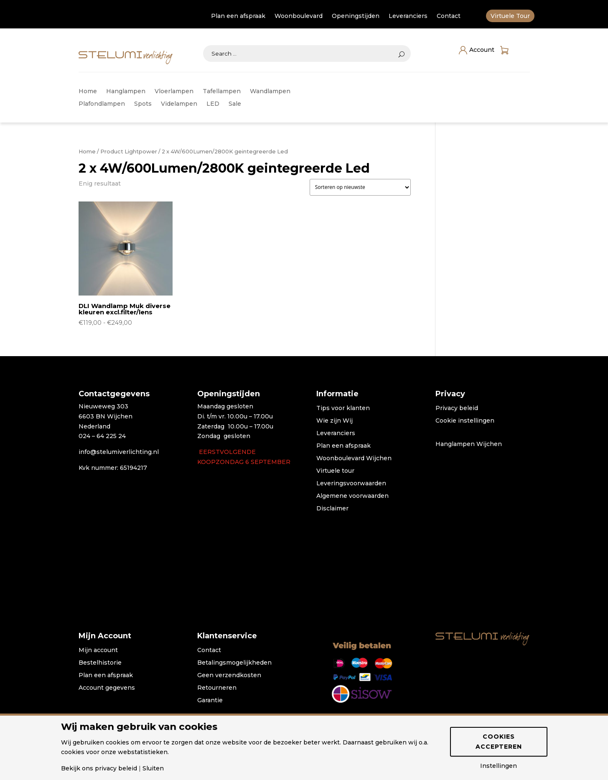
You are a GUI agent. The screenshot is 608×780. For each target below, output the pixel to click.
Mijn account (98, 650)
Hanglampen (125, 91)
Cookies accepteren (499, 741)
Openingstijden (355, 16)
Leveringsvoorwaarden (351, 483)
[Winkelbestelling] (360, 187)
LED (212, 104)
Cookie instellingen (464, 421)
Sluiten (153, 768)
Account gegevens (107, 688)
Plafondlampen (102, 104)
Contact (448, 16)
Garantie (210, 700)
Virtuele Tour (510, 16)
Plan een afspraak (238, 16)
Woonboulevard (299, 16)
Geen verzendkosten (229, 675)
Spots (143, 104)
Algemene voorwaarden (352, 496)
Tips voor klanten (343, 408)
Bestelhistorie (100, 663)
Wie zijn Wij (334, 421)
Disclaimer (332, 508)
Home (88, 91)
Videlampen (179, 104)
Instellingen (498, 766)
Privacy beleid (456, 408)
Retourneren (217, 688)
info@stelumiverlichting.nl (119, 452)
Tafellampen (222, 91)
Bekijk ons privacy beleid (99, 768)
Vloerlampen (174, 91)
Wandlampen (270, 91)
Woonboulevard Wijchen (354, 458)
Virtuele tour (335, 471)
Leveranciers (408, 16)
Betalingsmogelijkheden (234, 663)
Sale (235, 104)
